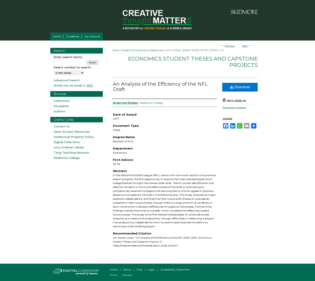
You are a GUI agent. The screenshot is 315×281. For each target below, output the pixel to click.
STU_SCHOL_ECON (178, 50)
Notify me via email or (73, 85)
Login (151, 269)
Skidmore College (67, 158)
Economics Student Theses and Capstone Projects (193, 62)
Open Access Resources (72, 131)
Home (115, 50)
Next (244, 45)
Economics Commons (234, 107)
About (127, 269)
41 (222, 50)
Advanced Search (67, 80)
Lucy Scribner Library (69, 147)
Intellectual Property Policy (74, 137)
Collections (62, 100)
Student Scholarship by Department (143, 50)
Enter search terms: (68, 57)
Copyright (127, 275)
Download (240, 87)
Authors (59, 111)
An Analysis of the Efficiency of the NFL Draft (160, 86)
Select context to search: (72, 67)
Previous (229, 45)
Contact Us (62, 126)
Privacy (113, 275)
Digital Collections (67, 142)
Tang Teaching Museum (71, 152)
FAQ (139, 269)
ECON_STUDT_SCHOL (205, 50)
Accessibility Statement (175, 269)
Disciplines (61, 106)
